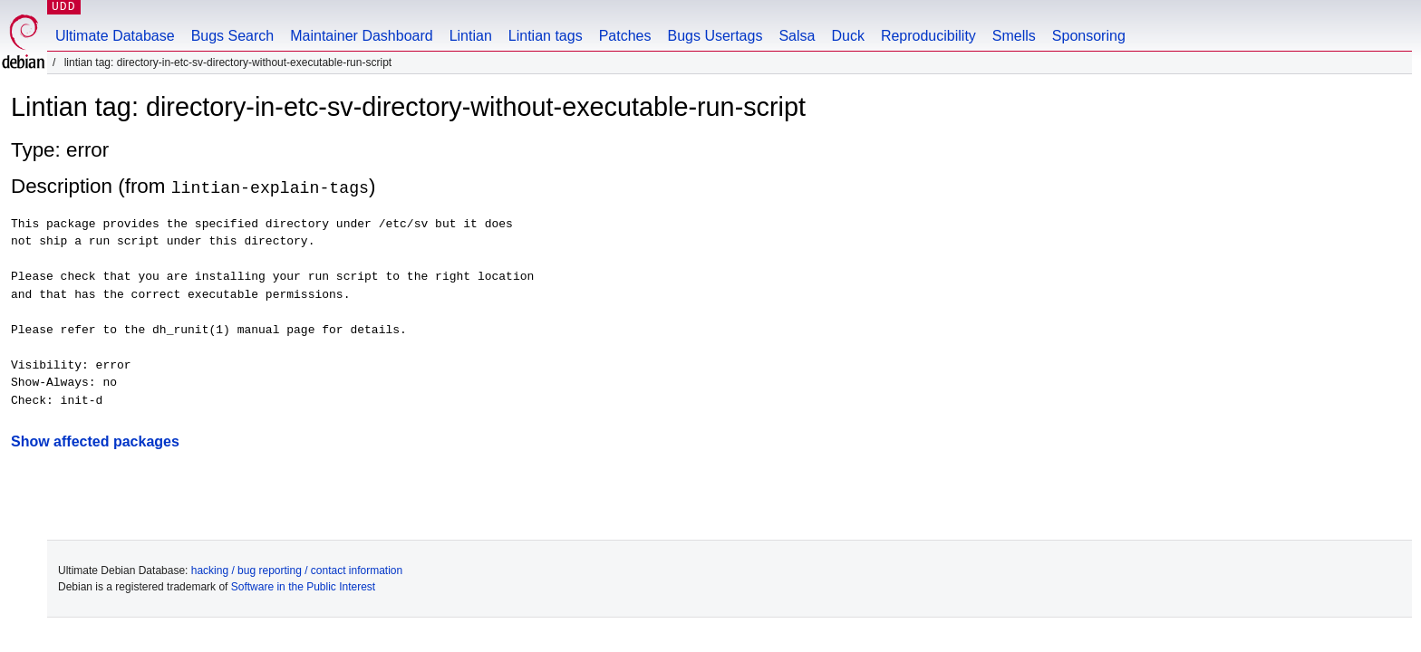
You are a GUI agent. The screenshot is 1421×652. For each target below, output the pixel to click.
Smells (1014, 35)
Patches (625, 35)
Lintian (471, 35)
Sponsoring (1089, 35)
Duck (847, 35)
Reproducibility (928, 35)
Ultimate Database (115, 35)
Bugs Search (233, 35)
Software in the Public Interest (303, 586)
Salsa (796, 35)
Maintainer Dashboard (361, 35)
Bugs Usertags (714, 35)
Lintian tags (545, 35)
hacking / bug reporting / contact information (296, 570)
